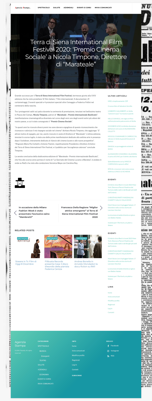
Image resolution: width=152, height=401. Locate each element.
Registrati (111, 304)
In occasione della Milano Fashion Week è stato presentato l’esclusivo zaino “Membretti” (34, 212)
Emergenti (45, 356)
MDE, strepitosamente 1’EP (118, 101)
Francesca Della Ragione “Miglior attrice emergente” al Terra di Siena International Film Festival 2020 (79, 212)
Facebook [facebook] (112, 346)
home (110, 293)
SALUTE (56, 8)
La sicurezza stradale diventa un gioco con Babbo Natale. (121, 216)
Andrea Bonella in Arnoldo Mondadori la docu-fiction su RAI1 (86, 264)
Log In (110, 308)
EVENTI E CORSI (84, 8)
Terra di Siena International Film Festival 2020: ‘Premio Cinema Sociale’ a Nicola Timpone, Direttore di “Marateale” (76, 53)
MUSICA (42, 351)
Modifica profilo (113, 301)
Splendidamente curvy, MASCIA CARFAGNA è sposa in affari (119, 162)
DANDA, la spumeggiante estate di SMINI (120, 147)
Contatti (111, 312)
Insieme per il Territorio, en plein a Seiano (120, 224)
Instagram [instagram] (112, 351)
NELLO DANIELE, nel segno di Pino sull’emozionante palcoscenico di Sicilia (122, 120)
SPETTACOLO (44, 8)
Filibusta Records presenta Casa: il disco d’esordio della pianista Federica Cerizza (57, 265)
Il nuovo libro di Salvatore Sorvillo (120, 106)
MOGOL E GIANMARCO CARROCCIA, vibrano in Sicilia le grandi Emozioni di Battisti (122, 138)
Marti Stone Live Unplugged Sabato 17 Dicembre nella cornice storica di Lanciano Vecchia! (122, 207)
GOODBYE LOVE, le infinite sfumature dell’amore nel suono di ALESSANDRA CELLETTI (122, 128)
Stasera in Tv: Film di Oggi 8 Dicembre (25, 262)
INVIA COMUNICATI (103, 8)
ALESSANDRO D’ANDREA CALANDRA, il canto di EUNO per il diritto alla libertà (122, 155)
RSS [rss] (110, 356)
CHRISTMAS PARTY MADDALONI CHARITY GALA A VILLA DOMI (120, 198)
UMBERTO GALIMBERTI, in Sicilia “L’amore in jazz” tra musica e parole (120, 112)
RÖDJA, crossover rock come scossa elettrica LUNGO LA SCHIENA (121, 170)
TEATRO (42, 360)
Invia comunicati (114, 297)
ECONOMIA (44, 375)
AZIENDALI (68, 8)
